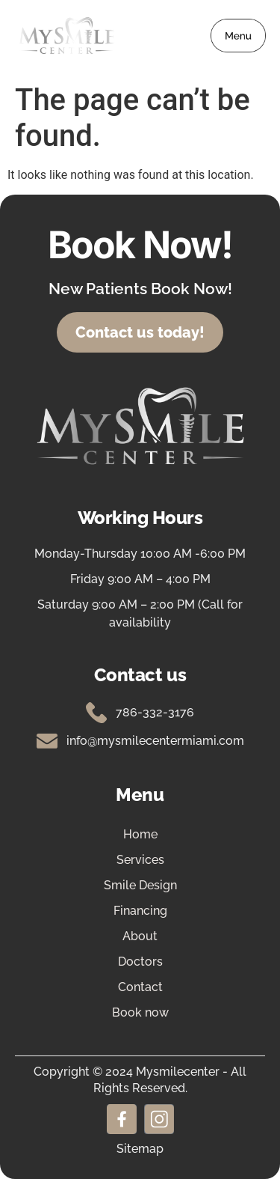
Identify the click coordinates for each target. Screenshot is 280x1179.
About (140, 936)
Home (140, 834)
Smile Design (140, 885)
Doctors (140, 961)
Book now (140, 1012)
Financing (140, 911)
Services (140, 860)
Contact (140, 987)
